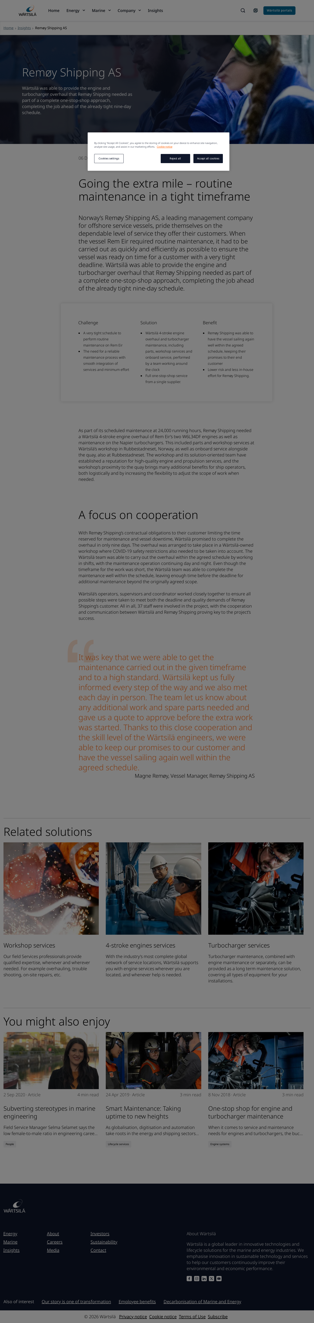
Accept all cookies (208, 158)
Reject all (175, 158)
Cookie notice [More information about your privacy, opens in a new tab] (164, 146)
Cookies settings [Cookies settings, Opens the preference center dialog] (109, 158)
